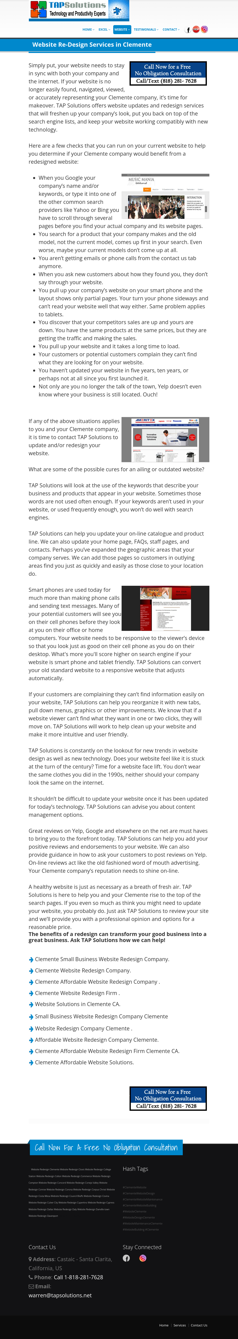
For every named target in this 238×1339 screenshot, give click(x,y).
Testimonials (146, 29)
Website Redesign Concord (53, 1182)
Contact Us (199, 1325)
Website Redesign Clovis (72, 1169)
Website (122, 29)
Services (179, 1325)
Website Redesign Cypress (101, 1202)
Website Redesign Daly (66, 1209)
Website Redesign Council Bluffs (67, 1196)
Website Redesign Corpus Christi (90, 1189)
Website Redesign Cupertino (73, 1202)
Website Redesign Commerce (77, 1176)
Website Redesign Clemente (45, 1169)
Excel (104, 29)
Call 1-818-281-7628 (78, 1277)
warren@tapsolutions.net (60, 1295)
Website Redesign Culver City (43, 1202)
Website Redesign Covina (96, 1196)
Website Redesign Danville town (93, 1209)
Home (89, 29)
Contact (171, 29)
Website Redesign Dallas (41, 1209)
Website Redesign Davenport (43, 1215)
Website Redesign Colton (49, 1176)
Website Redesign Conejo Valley (83, 1182)
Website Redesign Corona (59, 1189)
